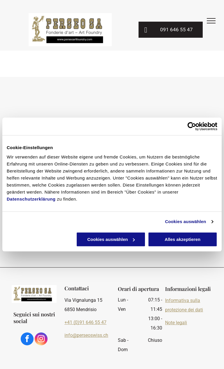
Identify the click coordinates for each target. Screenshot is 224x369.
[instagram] (41, 339)
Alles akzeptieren (183, 239)
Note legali (176, 322)
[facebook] (27, 339)
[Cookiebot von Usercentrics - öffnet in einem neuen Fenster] (191, 126)
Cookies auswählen (185, 221)
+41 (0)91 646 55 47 (85, 322)
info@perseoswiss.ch (86, 335)
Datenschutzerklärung (31, 198)
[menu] (211, 20)
